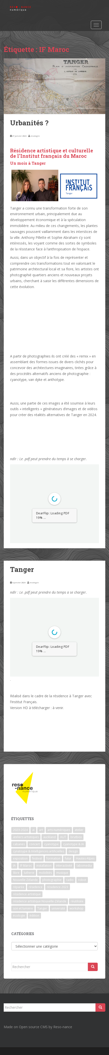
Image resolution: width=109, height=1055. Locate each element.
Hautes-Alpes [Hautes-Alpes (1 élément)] (85, 858)
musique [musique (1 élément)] (62, 873)
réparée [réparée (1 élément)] (18, 887)
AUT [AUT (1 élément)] (63, 837)
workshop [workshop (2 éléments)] (76, 908)
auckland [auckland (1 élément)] (49, 837)
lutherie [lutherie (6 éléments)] (29, 873)
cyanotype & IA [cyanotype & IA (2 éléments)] (73, 844)
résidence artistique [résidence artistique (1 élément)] (27, 894)
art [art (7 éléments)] (41, 830)
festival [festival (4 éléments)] (37, 858)
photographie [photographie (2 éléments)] (52, 880)
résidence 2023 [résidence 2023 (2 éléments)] (57, 887)
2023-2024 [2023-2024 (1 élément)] (20, 830)
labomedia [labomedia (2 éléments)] (84, 865)
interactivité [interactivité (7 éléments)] (64, 865)
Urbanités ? (29, 122)
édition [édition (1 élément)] (34, 915)
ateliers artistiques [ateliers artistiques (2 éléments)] (26, 837)
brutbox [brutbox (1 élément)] (76, 837)
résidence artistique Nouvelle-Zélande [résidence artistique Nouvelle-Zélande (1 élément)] (39, 901)
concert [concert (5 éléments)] (34, 844)
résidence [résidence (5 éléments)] (35, 887)
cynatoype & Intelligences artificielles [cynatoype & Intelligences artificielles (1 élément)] (38, 851)
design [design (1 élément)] (73, 851)
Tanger (22, 569)
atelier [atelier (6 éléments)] (79, 830)
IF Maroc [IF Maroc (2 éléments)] (26, 865)
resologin (35, 136)
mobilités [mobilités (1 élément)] (45, 873)
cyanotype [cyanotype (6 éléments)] (51, 844)
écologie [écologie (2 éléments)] (19, 915)
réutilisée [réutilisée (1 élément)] (77, 901)
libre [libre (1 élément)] (16, 873)
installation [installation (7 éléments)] (44, 865)
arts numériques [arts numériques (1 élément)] (58, 830)
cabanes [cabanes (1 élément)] (19, 844)
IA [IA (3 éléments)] (14, 865)
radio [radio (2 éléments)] (70, 880)
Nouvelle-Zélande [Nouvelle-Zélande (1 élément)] (25, 880)
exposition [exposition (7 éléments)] (20, 858)
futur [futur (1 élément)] (68, 858)
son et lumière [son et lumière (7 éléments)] (23, 908)
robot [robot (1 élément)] (82, 880)
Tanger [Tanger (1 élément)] (42, 908)
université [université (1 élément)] (58, 908)
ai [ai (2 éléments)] (33, 830)
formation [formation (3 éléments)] (53, 858)
